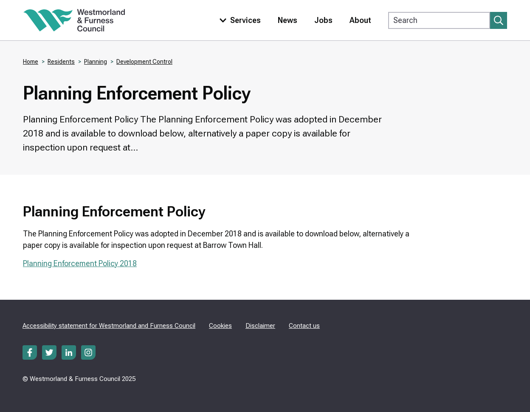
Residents (61, 61)
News (287, 20)
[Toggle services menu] (238, 20)
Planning (95, 61)
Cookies (220, 326)
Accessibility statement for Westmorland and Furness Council (109, 326)
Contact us (304, 326)
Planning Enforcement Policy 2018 (80, 263)
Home (30, 61)
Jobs (323, 20)
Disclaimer (260, 326)
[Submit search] (498, 20)
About (360, 20)
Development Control (144, 61)
